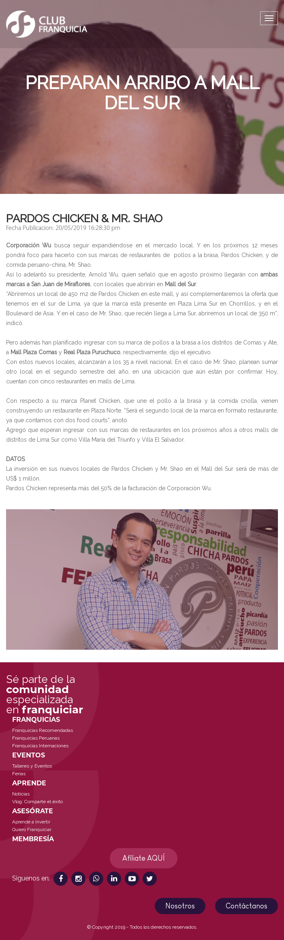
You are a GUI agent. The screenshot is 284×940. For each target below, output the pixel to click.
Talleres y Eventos (32, 766)
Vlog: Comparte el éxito (37, 801)
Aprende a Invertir (31, 822)
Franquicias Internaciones (40, 746)
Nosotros (180, 906)
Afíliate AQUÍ (143, 858)
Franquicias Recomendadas (42, 730)
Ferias (19, 773)
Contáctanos (246, 906)
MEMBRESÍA (33, 839)
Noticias (21, 794)
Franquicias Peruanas (36, 738)
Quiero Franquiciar (31, 829)
